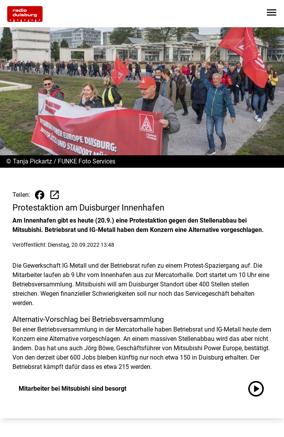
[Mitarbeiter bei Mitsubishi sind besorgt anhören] (259, 389)
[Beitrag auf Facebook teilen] (39, 195)
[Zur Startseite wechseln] (25, 14)
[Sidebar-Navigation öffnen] (271, 13)
